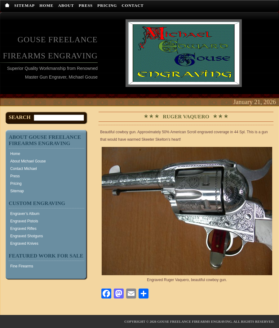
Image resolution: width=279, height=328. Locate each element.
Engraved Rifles (23, 228)
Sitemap (24, 5)
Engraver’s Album (24, 214)
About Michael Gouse (28, 161)
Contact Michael (23, 168)
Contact (133, 5)
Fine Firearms (21, 266)
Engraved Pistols (24, 221)
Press (86, 5)
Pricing (107, 5)
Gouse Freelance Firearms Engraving (194, 321)
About (66, 5)
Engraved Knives (24, 243)
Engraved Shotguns (26, 236)
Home (46, 5)
